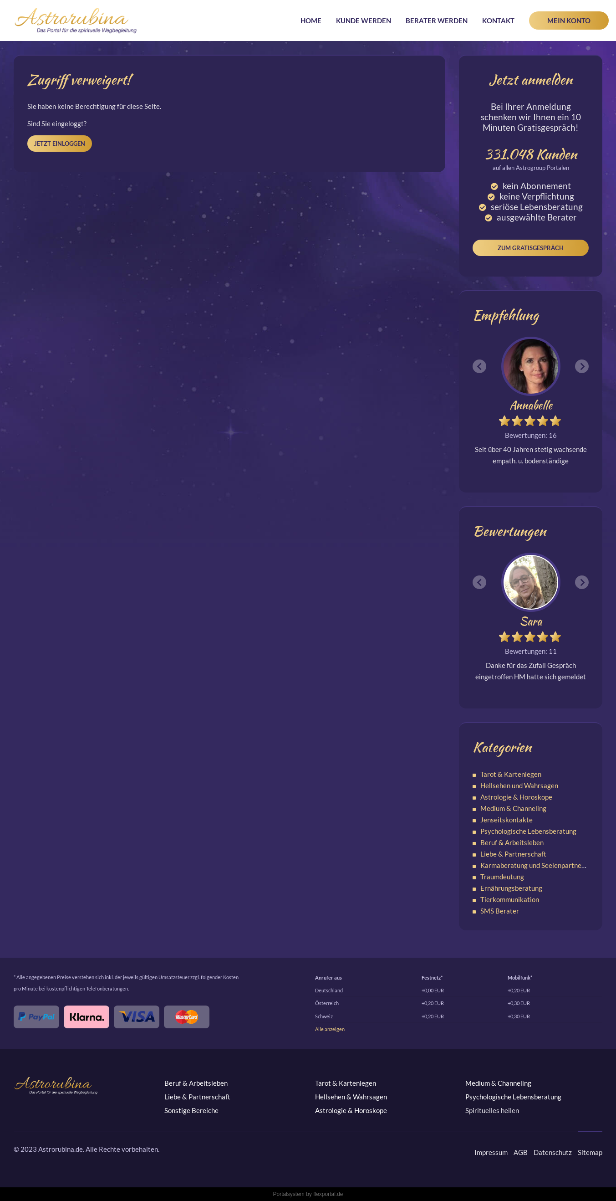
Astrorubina (76, 20)
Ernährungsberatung (511, 888)
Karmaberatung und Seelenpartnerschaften (545, 865)
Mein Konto (569, 20)
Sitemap (590, 1152)
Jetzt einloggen (59, 143)
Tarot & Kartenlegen (510, 774)
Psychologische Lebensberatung (528, 831)
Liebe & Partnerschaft (513, 854)
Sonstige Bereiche (191, 1110)
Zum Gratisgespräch (531, 247)
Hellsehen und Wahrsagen (519, 785)
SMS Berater (499, 911)
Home (310, 20)
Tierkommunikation (509, 899)
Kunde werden (363, 20)
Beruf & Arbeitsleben (512, 842)
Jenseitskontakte (506, 820)
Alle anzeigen (330, 1029)
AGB (521, 1152)
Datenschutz (553, 1152)
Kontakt (498, 20)
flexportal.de (328, 1194)
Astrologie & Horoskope (516, 797)
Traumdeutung (502, 877)
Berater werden (437, 20)
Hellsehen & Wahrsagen (351, 1097)
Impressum (491, 1152)
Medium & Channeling (513, 808)
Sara (530, 621)
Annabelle (530, 405)
